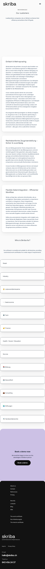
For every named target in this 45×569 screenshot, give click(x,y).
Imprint (4, 546)
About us (13, 486)
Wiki (11, 509)
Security (12, 501)
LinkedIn (13, 503)
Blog (11, 506)
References (13, 492)
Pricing (12, 495)
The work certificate (16, 516)
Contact (12, 489)
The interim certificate (16, 522)
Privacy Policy (11, 546)
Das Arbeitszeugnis (16, 519)
